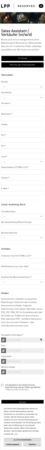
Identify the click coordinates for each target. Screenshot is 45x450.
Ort (3, 146)
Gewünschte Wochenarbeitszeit (16, 277)
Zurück (22, 402)
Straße (4, 125)
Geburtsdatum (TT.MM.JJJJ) (14, 167)
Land (4, 157)
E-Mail (5, 189)
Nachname (7, 114)
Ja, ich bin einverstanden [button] (22, 440)
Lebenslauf (6, 356)
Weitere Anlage (8, 367)
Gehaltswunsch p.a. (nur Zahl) (14, 266)
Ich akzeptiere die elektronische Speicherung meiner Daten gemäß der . (21, 387)
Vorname (6, 103)
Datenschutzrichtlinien (16, 390)
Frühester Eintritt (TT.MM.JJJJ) (16, 256)
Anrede (4, 82)
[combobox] (22, 86)
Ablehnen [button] (32, 444)
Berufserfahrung (9, 233)
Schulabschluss (8, 212)
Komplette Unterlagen (12, 335)
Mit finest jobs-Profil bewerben (22, 65)
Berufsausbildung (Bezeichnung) (16, 222)
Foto (3, 346)
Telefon (5, 178)
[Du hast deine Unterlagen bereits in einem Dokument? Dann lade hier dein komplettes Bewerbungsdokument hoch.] (41, 339)
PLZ (3, 135)
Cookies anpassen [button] (12, 444)
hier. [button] (16, 434)
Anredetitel (6, 93)
